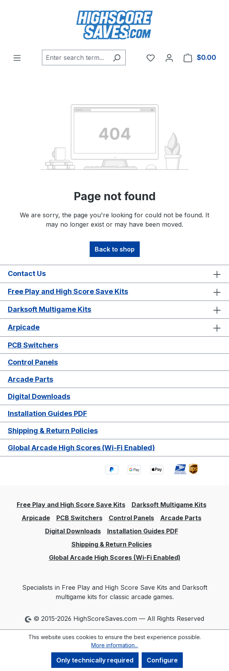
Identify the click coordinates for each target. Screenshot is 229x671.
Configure (162, 660)
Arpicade (24, 327)
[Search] (117, 57)
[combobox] (75, 57)
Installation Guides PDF (47, 413)
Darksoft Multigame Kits (49, 309)
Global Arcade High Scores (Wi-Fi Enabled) (81, 448)
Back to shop (115, 249)
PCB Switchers (33, 345)
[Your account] (169, 57)
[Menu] (17, 57)
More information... (114, 645)
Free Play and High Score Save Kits (68, 291)
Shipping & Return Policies (53, 430)
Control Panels (33, 362)
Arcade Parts (30, 379)
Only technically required (95, 660)
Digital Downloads (39, 396)
